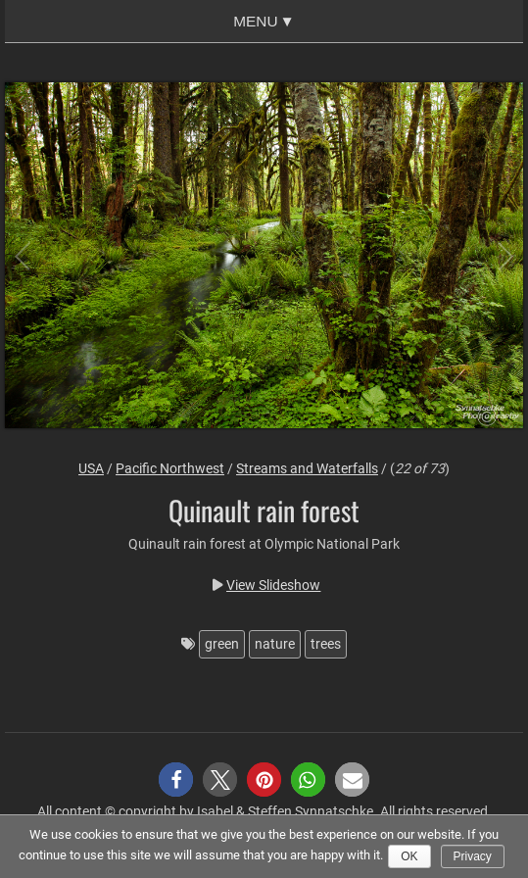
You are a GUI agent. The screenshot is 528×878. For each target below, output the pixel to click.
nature (275, 644)
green (222, 644)
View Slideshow (273, 585)
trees (326, 644)
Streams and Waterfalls (307, 468)
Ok (409, 856)
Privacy (473, 856)
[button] (176, 779)
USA (91, 468)
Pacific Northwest (170, 468)
